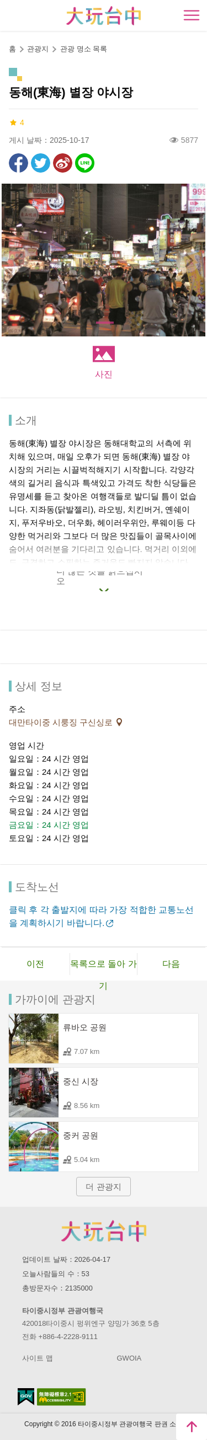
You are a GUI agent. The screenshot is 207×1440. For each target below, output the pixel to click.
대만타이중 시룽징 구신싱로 (62, 722)
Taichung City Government (103, 1231)
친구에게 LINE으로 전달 (84, 163)
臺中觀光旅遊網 (103, 15)
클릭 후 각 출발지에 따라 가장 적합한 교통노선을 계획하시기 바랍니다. (101, 916)
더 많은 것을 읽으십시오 (99, 578)
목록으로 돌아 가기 (103, 967)
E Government (26, 1396)
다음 (171, 963)
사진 (104, 374)
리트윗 (40, 163)
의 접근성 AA (61, 1397)
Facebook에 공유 (18, 163)
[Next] (188, 260)
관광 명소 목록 (83, 49)
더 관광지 (103, 1186)
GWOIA (129, 1358)
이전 (35, 963)
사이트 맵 (37, 1358)
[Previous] (19, 260)
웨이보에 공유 (62, 163)
